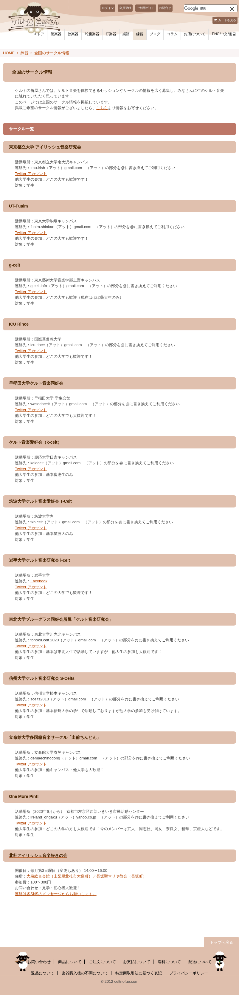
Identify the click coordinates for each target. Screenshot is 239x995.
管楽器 (56, 34)
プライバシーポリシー (188, 973)
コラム (172, 34)
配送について (200, 962)
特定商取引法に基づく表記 (138, 973)
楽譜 (126, 34)
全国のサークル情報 (51, 53)
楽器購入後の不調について (85, 973)
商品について (69, 962)
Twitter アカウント (31, 173)
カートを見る (227, 20)
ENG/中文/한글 (224, 34)
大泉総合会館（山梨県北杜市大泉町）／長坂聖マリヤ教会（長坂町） (87, 876)
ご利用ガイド (146, 8)
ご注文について (102, 962)
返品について (42, 973)
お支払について (136, 962)
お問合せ (165, 8)
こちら (102, 108)
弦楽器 (73, 34)
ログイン (108, 8)
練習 (139, 34)
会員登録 (125, 8)
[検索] (203, 8)
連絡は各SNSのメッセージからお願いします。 (56, 894)
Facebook (38, 581)
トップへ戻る (221, 942)
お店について (194, 34)
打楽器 (110, 34)
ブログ (155, 34)
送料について (169, 962)
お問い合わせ (39, 962)
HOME (9, 53)
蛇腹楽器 (92, 34)
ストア (38, 34)
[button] (232, 9)
